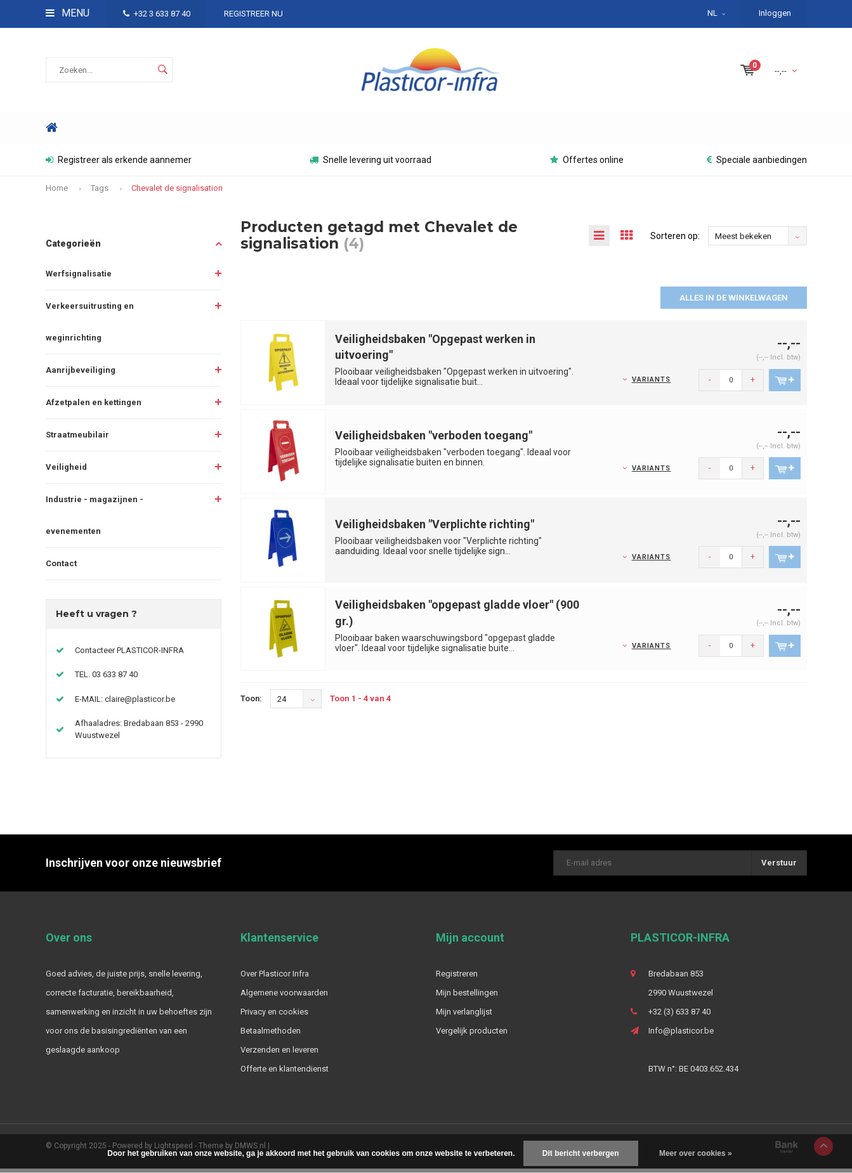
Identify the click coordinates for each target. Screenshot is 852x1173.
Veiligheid (66, 471)
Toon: (251, 703)
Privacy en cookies (274, 1016)
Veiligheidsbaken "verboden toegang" (433, 439)
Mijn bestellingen (467, 997)
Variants (651, 384)
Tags (99, 192)
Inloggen (775, 13)
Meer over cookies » (695, 1153)
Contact (61, 568)
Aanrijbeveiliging (80, 374)
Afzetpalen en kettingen (93, 407)
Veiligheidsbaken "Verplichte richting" (434, 528)
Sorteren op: (675, 240)
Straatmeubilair (77, 439)
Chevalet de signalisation (177, 192)
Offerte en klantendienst (284, 1073)
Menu (67, 13)
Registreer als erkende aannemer (119, 164)
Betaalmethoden (270, 1035)
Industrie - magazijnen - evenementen (94, 519)
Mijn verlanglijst (464, 1016)
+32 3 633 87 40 (156, 13)
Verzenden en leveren (279, 1054)
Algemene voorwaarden (284, 997)
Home (52, 132)
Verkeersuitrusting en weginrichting (90, 326)
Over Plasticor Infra (274, 978)
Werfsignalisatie (79, 278)
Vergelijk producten (472, 1035)
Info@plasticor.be (681, 1035)
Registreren (457, 978)
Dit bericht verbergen (580, 1153)
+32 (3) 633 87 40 (679, 1016)
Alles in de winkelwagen (733, 302)
